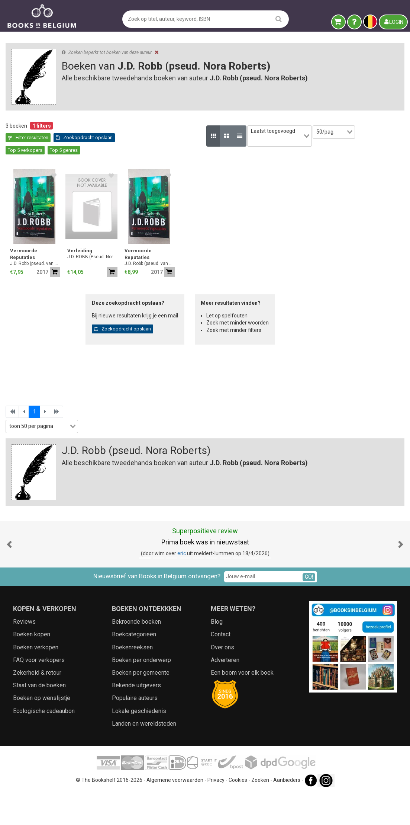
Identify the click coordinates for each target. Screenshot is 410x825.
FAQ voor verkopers (39, 692)
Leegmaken (63, 133)
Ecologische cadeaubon (44, 742)
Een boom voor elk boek (242, 704)
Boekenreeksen (132, 679)
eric (181, 585)
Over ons (222, 679)
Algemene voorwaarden (174, 812)
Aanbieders (286, 812)
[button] (9, 576)
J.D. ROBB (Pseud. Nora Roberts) (215, 244)
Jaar (14, 288)
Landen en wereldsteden (144, 755)
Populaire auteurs (135, 730)
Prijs (14, 304)
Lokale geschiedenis (139, 742)
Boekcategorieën (134, 666)
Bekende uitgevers (136, 717)
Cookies (238, 812)
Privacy (216, 812)
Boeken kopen (31, 666)
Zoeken (260, 812)
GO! (309, 609)
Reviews (24, 653)
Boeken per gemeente (141, 704)
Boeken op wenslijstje (41, 730)
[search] (278, 19)
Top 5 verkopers (212, 137)
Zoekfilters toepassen (63, 447)
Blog (217, 653)
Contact (220, 666)
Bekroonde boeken (136, 653)
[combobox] (63, 258)
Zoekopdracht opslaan (159, 137)
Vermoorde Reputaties (146, 242)
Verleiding (202, 238)
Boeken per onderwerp (141, 692)
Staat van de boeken (39, 717)
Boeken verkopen (35, 679)
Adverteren (225, 692)
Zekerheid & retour (37, 704)
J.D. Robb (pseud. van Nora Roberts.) (158, 251)
